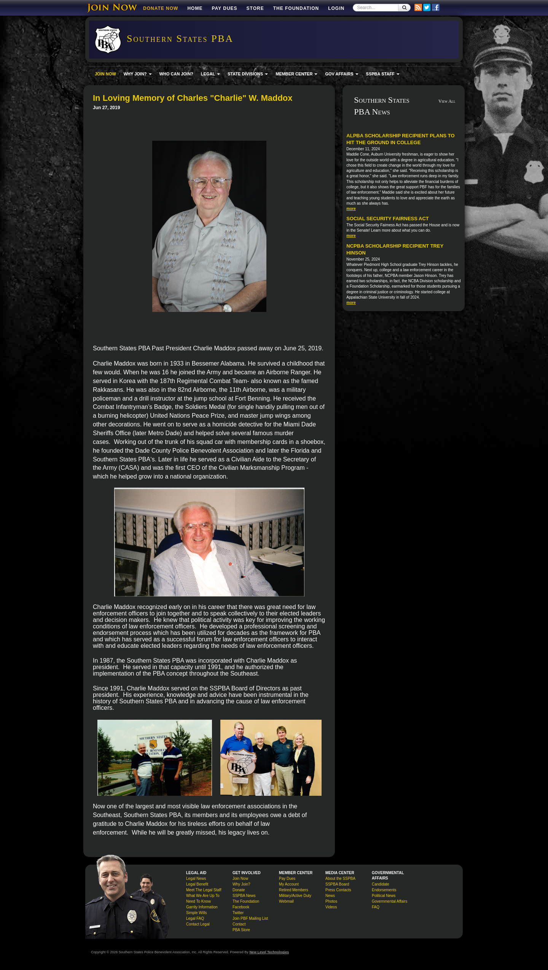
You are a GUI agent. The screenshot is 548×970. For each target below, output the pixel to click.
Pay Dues (224, 8)
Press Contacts (338, 890)
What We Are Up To (202, 896)
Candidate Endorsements (384, 887)
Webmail (286, 901)
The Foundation (296, 8)
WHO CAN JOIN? (176, 74)
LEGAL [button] (210, 74)
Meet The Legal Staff (203, 890)
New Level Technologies (269, 952)
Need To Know (198, 901)
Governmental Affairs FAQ (389, 904)
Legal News (196, 878)
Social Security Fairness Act (387, 218)
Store (255, 8)
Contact (239, 924)
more (350, 209)
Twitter (238, 913)
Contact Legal (198, 924)
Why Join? (241, 884)
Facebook (241, 907)
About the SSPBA (340, 878)
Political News (383, 896)
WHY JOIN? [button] (138, 74)
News (330, 896)
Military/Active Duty (295, 896)
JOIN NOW (105, 74)
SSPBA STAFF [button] (383, 74)
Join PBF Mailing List (250, 918)
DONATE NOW (160, 8)
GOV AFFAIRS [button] (341, 74)
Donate (239, 890)
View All (447, 101)
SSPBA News (244, 896)
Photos (331, 901)
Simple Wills (196, 913)
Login (336, 8)
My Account (289, 884)
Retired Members (293, 890)
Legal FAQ (195, 918)
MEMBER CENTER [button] (296, 74)
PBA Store (241, 930)
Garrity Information (202, 907)
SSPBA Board (337, 884)
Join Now (240, 878)
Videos (331, 907)
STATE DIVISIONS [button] (248, 74)
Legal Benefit (197, 884)
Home (194, 8)
